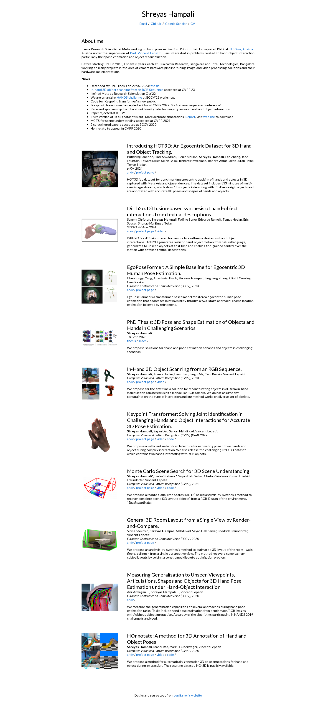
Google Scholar (176, 24)
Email (143, 24)
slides (142, 341)
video (160, 231)
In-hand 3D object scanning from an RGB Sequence (127, 90)
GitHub (156, 24)
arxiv (130, 172)
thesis (154, 86)
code (170, 439)
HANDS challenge (129, 97)
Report (190, 117)
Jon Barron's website (188, 695)
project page (145, 172)
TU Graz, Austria (241, 49)
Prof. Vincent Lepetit (146, 53)
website (209, 117)
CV (193, 24)
